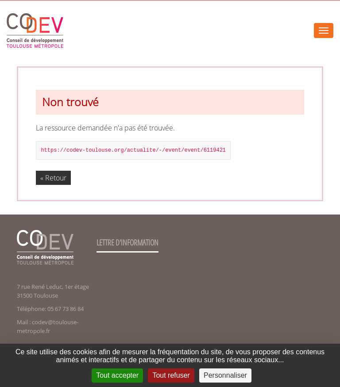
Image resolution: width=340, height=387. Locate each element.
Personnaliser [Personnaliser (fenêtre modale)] (225, 375)
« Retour (53, 178)
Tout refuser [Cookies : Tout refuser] (170, 375)
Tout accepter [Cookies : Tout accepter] (117, 375)
